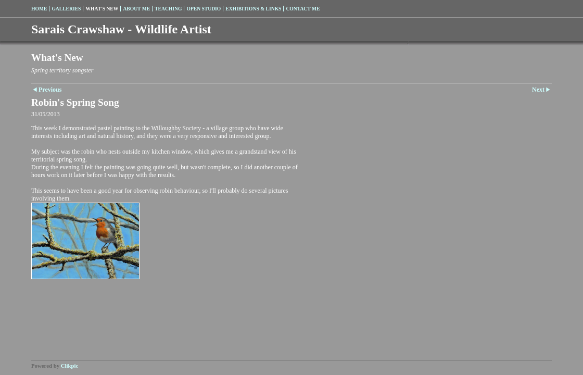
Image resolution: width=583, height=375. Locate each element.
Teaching (168, 8)
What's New (101, 8)
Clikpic (70, 365)
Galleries (66, 8)
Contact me (303, 8)
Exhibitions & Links (253, 8)
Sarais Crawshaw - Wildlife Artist (121, 29)
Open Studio (203, 8)
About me (136, 8)
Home (39, 8)
